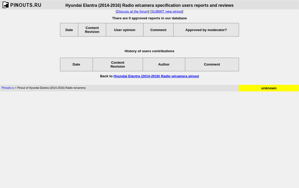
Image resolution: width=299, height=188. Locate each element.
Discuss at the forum (132, 11)
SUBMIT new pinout (166, 11)
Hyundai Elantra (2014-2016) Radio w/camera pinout (156, 76)
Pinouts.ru (8, 87)
